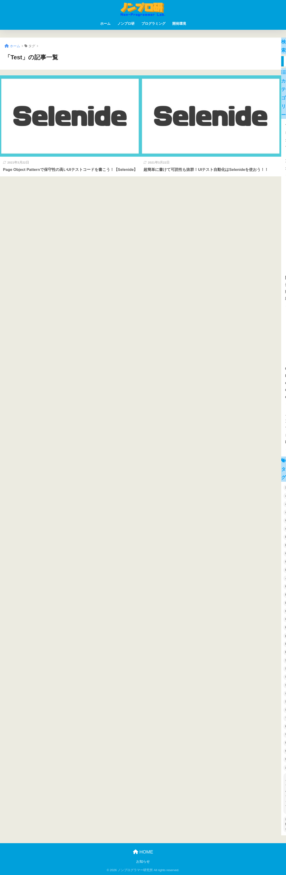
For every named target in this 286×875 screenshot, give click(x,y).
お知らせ (143, 861)
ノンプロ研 (126, 23)
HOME (143, 851)
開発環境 (179, 23)
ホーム (105, 23)
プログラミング (153, 23)
